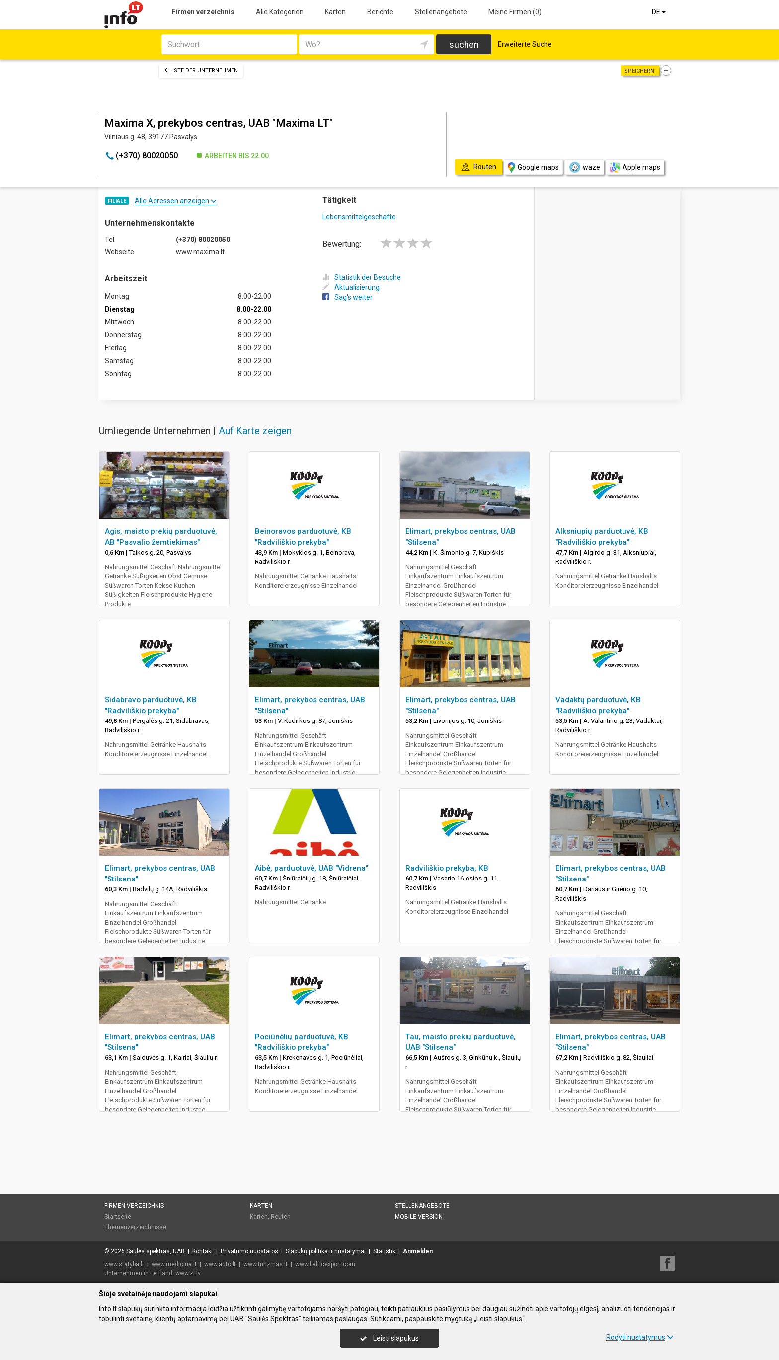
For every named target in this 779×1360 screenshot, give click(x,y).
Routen (281, 1216)
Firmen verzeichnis (202, 12)
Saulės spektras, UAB (155, 1251)
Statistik (384, 1251)
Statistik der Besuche (361, 277)
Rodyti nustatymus (640, 1337)
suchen (464, 44)
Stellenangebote (441, 12)
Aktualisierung (351, 287)
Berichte (380, 12)
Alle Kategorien (280, 12)
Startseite (117, 1216)
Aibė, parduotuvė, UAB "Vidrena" (311, 868)
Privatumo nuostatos (249, 1251)
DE (659, 12)
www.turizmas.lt (265, 1264)
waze (584, 167)
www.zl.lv (188, 1273)
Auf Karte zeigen (255, 431)
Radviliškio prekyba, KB (446, 868)
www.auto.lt (220, 1264)
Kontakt (202, 1251)
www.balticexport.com (325, 1264)
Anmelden (418, 1251)
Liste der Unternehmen (201, 70)
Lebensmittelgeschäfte (359, 217)
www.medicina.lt (174, 1264)
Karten (335, 12)
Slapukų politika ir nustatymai (326, 1251)
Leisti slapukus (389, 1338)
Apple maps (635, 167)
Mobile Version (419, 1216)
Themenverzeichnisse (135, 1227)
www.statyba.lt (124, 1264)
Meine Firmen (515, 12)
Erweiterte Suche (525, 44)
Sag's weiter (347, 297)
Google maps (533, 167)
